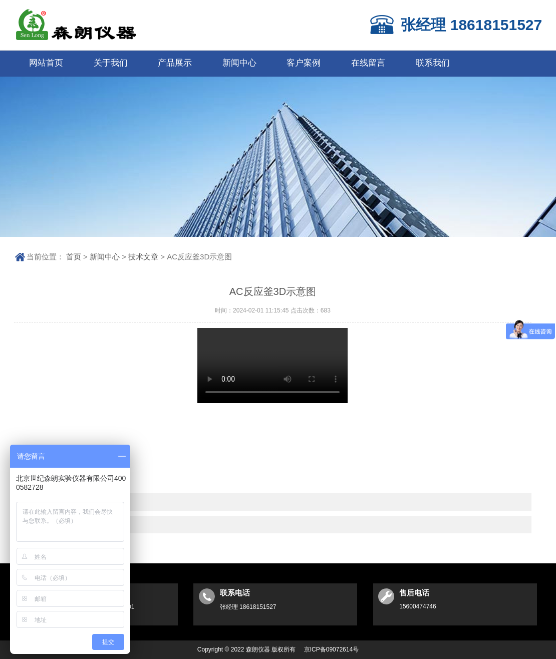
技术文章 (143, 256)
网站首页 (46, 63)
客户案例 (304, 63)
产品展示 (175, 63)
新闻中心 (239, 63)
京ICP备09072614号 (331, 649)
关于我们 (111, 63)
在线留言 (368, 63)
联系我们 (433, 63)
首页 (73, 256)
